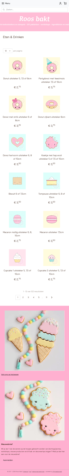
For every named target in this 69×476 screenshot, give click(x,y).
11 (46, 297)
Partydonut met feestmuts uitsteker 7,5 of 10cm (52, 80)
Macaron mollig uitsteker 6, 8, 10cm (17, 234)
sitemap (25, 471)
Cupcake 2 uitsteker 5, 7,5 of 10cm (52, 272)
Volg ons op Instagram (10, 374)
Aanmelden (8, 460)
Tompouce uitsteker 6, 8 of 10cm (51, 195)
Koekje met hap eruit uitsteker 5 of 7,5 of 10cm (51, 157)
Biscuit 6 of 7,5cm (17, 193)
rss (30, 471)
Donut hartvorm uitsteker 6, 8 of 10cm (17, 157)
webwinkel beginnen (38, 471)
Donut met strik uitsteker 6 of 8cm (17, 119)
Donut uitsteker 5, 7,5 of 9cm (17, 78)
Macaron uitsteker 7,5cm (52, 232)
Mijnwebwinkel (57, 471)
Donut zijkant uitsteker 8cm (51, 117)
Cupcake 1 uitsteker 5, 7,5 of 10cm (17, 272)
